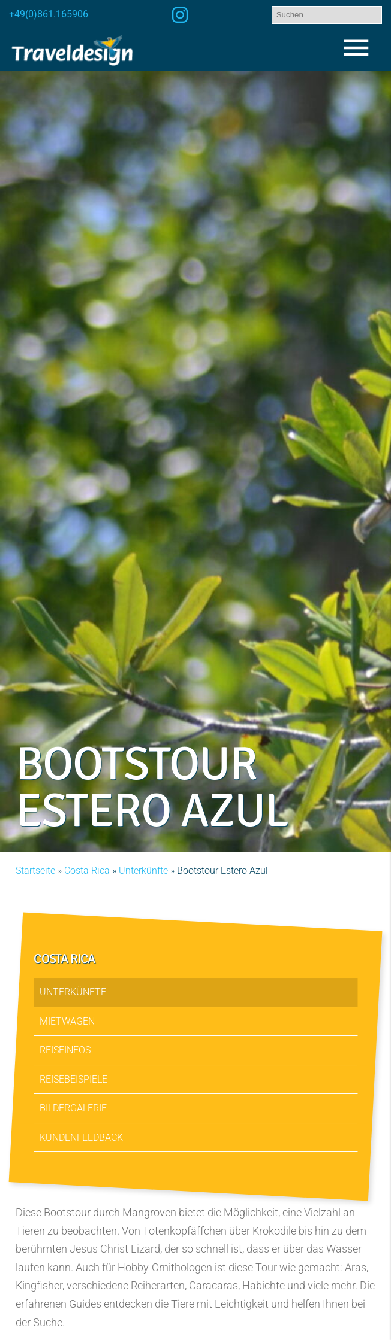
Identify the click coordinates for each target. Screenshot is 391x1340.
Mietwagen (67, 1020)
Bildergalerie (73, 1108)
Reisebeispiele (74, 1078)
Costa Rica (87, 870)
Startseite (35, 870)
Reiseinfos (65, 1050)
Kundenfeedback (82, 1137)
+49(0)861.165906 (48, 14)
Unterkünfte (143, 870)
